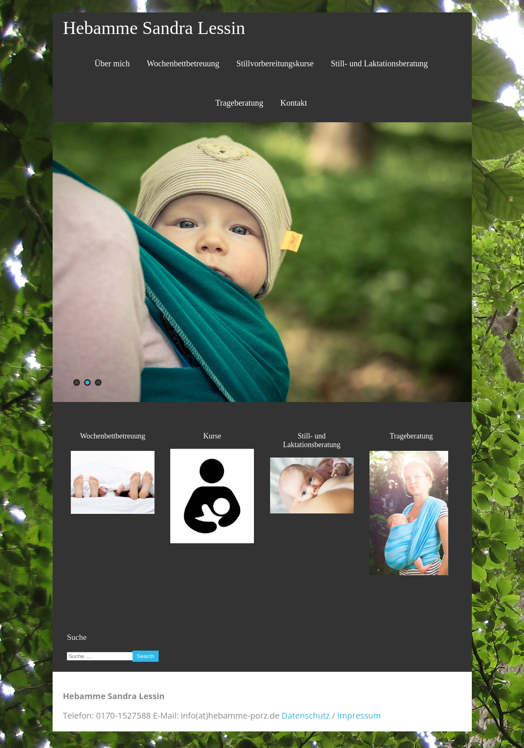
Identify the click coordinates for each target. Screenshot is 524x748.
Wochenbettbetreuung (183, 63)
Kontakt (293, 102)
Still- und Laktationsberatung (379, 63)
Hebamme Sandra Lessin (154, 28)
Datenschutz (306, 715)
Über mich (112, 63)
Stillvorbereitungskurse (275, 63)
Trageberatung (239, 102)
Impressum (359, 715)
